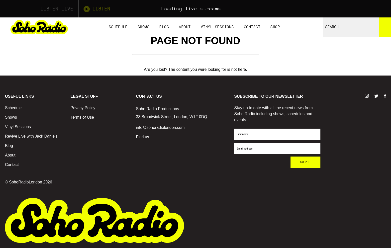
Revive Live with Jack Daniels (31, 136)
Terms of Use (82, 117)
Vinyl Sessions (217, 27)
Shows (144, 27)
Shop (275, 27)
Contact (252, 27)
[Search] (385, 27)
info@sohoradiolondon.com (160, 127)
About (185, 27)
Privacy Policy (83, 108)
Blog (164, 27)
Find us (142, 137)
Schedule (118, 27)
